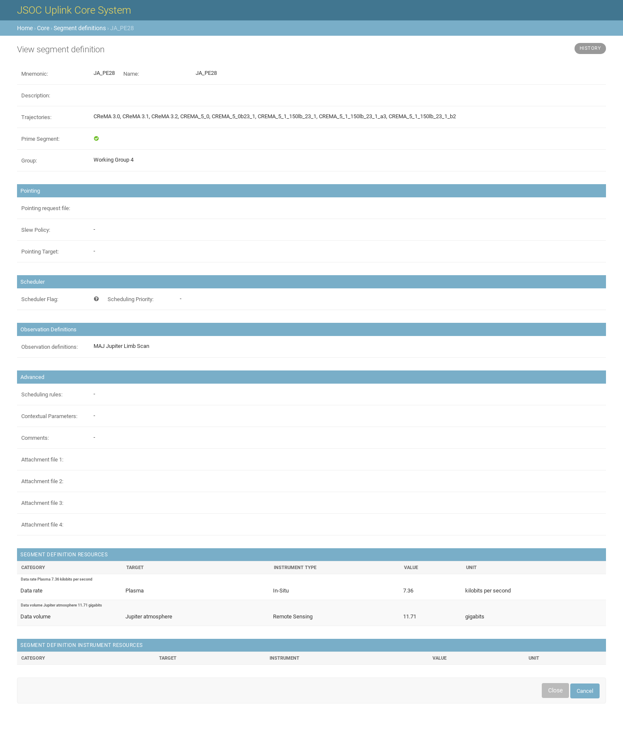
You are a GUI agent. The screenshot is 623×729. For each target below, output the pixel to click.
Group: (29, 160)
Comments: (35, 438)
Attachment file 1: (42, 459)
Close (555, 690)
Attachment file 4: (42, 524)
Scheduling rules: (42, 394)
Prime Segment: (40, 139)
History (590, 48)
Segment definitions (80, 28)
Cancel (585, 691)
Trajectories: (36, 117)
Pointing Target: (40, 251)
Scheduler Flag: (39, 299)
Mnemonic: (34, 74)
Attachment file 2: (42, 481)
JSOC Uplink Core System (74, 10)
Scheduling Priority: (131, 299)
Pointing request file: (45, 208)
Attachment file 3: (42, 503)
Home (25, 28)
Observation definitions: (49, 347)
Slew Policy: (35, 230)
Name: (131, 74)
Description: (35, 95)
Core (43, 28)
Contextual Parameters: (49, 416)
